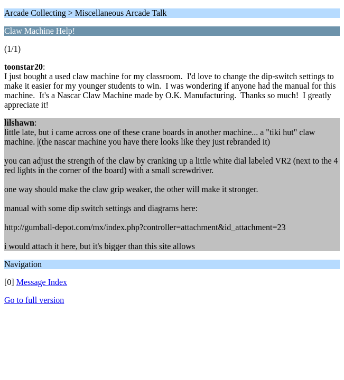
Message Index (41, 282)
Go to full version (34, 300)
